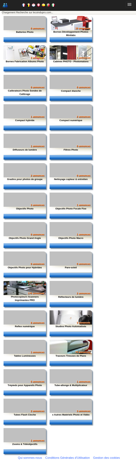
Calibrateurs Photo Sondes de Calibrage (25, 92)
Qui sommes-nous (30, 457)
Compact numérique (71, 120)
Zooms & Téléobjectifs (24, 444)
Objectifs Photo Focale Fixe (70, 208)
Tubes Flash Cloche (25, 414)
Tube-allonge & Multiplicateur (70, 385)
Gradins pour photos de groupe (24, 179)
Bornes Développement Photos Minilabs (70, 34)
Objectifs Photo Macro (70, 238)
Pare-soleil (71, 267)
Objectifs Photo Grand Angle (25, 238)
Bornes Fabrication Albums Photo (25, 61)
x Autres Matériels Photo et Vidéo (70, 414)
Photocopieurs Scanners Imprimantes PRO (25, 298)
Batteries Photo (25, 32)
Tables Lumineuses (25, 355)
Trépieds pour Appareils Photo (25, 385)
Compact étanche (71, 91)
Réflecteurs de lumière (71, 297)
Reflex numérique (25, 326)
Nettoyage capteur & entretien (71, 179)
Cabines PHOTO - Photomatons (71, 61)
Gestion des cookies (106, 457)
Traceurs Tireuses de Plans (71, 355)
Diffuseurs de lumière (25, 149)
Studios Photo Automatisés (70, 326)
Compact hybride (25, 120)
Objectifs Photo (24, 208)
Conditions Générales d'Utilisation (67, 457)
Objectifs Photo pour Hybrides (25, 267)
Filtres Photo (71, 149)
